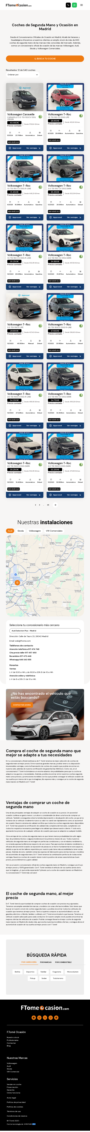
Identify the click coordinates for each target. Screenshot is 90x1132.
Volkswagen (12, 1064)
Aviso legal (11, 1099)
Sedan (44, 980)
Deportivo (30, 973)
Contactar (11, 1044)
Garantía (10, 1091)
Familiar (43, 973)
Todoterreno (58, 980)
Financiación (12, 1088)
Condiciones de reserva (17, 1117)
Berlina (17, 973)
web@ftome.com (23, 642)
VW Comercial (13, 1073)
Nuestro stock (13, 1039)
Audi (9, 1067)
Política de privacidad (16, 1104)
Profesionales (12, 1041)
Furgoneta (57, 973)
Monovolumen (72, 973)
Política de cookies (15, 1108)
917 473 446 (25, 657)
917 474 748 (33, 650)
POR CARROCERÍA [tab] (29, 963)
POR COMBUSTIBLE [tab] (63, 963)
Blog (9, 1047)
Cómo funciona (13, 1094)
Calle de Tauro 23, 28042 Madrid (33, 637)
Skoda (9, 1070)
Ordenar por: (23, 76)
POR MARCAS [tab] (46, 963)
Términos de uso (14, 1113)
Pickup (32, 980)
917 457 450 (31, 654)
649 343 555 (25, 661)
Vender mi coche (14, 1086)
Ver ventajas (33, 149)
